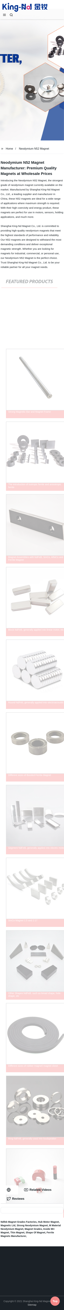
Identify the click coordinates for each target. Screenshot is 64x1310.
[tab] (9, 1189)
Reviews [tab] (15, 1199)
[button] (4, 15)
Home (9, 148)
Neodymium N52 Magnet (34, 148)
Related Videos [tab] (38, 1190)
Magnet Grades (33, 1229)
